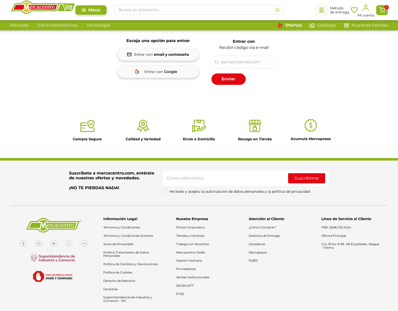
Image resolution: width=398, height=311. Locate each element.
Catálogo (326, 25)
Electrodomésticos (58, 25)
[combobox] (199, 10)
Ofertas (293, 25)
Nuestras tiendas (370, 25)
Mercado (19, 25)
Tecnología (98, 25)
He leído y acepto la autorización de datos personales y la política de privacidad (240, 191)
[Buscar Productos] (277, 9)
